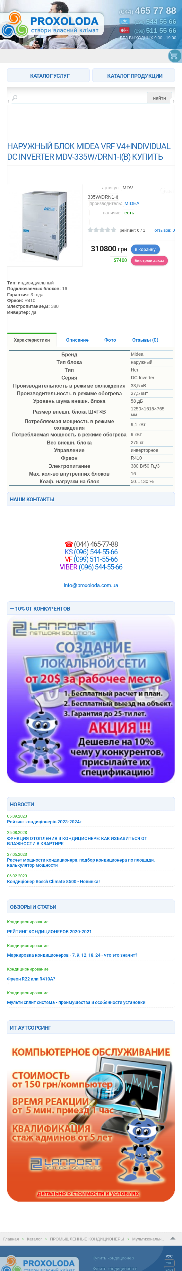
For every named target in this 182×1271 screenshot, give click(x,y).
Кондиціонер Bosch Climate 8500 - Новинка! (53, 881)
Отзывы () (145, 340)
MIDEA (132, 203)
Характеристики (32, 340)
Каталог (34, 1239)
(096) (155, 21)
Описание (77, 340)
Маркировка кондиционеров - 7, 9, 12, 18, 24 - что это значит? (72, 955)
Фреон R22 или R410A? (31, 978)
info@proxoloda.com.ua (91, 585)
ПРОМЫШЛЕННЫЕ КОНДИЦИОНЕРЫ (87, 1239)
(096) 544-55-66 (95, 552)
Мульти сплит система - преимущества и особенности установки (76, 1002)
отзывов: (164, 230)
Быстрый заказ (149, 260)
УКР (169, 1263)
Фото (110, 340)
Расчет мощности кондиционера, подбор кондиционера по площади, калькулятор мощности (81, 862)
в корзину (145, 249)
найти (159, 97)
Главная (11, 1239)
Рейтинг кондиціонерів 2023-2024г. (45, 821)
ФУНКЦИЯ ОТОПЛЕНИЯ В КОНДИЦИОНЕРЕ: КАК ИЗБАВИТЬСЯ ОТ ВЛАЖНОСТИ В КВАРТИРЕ (77, 841)
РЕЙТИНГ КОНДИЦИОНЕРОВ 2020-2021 (49, 931)
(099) (155, 30)
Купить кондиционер (113, 1258)
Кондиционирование (27, 921)
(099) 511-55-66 (94, 559)
